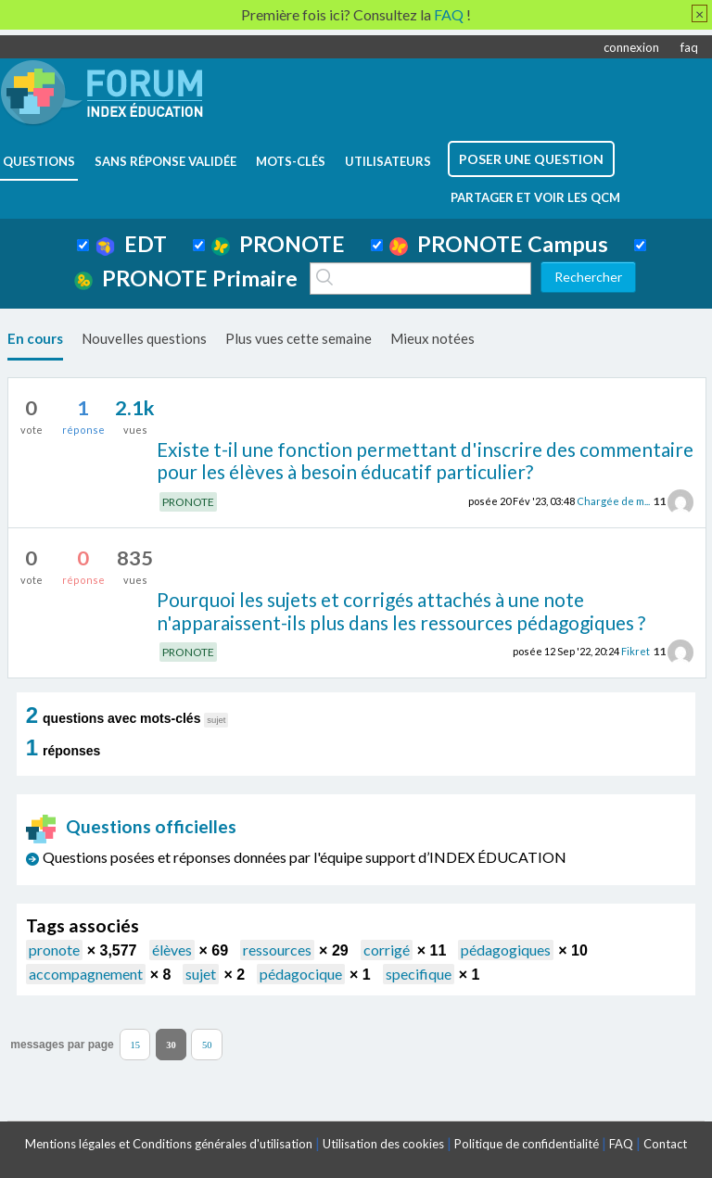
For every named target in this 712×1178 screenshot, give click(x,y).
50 (207, 1044)
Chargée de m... (613, 501)
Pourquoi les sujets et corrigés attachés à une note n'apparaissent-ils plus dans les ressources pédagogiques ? (401, 611)
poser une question (531, 159)
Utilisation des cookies (383, 1143)
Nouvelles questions (144, 338)
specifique (418, 973)
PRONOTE (278, 244)
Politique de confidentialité (526, 1143)
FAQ (621, 1143)
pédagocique (301, 973)
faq (689, 47)
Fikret (635, 651)
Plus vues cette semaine (298, 338)
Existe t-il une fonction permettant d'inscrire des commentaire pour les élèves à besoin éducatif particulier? (425, 460)
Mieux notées (432, 338)
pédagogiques (506, 949)
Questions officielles (131, 826)
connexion (631, 47)
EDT (131, 244)
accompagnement (86, 973)
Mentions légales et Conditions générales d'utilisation (168, 1143)
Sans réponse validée (165, 161)
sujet (200, 973)
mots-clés (290, 161)
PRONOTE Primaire (186, 278)
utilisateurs (388, 161)
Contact (665, 1143)
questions (39, 161)
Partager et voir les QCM (535, 197)
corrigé (386, 949)
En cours (35, 338)
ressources (277, 949)
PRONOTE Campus (498, 244)
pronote (54, 949)
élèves (172, 949)
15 (135, 1044)
